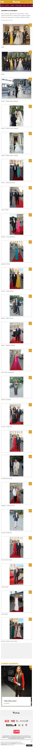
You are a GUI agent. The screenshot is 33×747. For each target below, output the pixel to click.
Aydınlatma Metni (4, 743)
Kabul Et (29, 745)
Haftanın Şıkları (18, 5)
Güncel (2, 5)
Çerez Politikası (13, 743)
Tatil (28, 5)
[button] (30, 667)
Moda (24, 5)
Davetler (7, 5)
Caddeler (12, 5)
